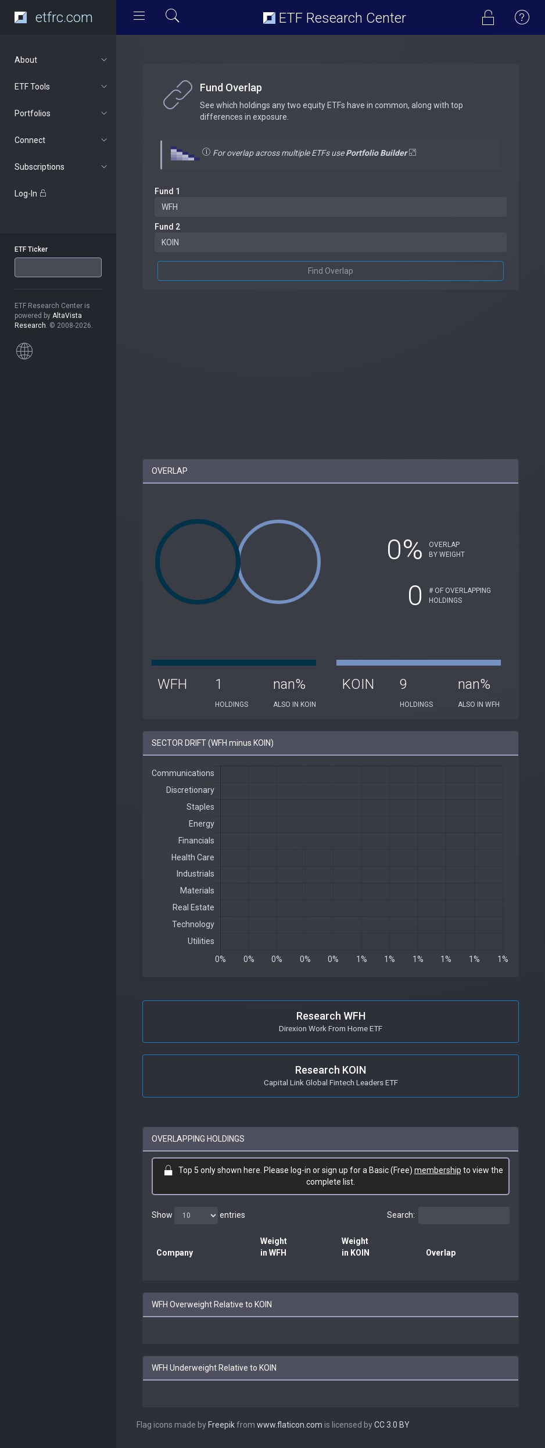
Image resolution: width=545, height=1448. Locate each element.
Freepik (221, 1424)
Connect (62, 140)
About (62, 60)
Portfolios (62, 113)
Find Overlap (330, 271)
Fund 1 (167, 191)
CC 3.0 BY (392, 1424)
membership (437, 1170)
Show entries (198, 1215)
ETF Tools (62, 86)
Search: (448, 1215)
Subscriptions (62, 166)
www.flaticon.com (289, 1424)
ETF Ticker (31, 249)
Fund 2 (167, 226)
